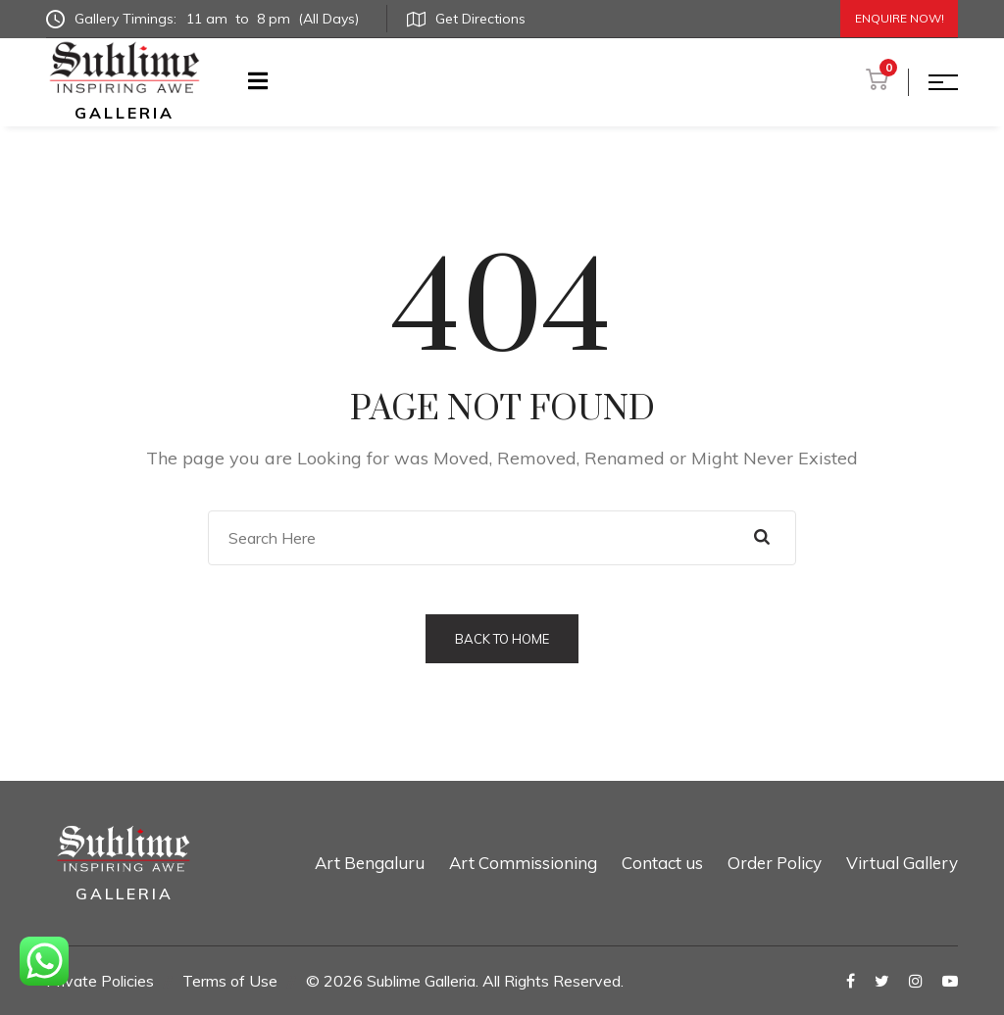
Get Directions (466, 19)
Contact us (662, 862)
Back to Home (502, 639)
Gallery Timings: (206, 19)
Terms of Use (229, 981)
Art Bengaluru (370, 862)
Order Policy (775, 862)
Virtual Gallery (902, 862)
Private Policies (100, 981)
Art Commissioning (523, 862)
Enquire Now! (899, 18)
